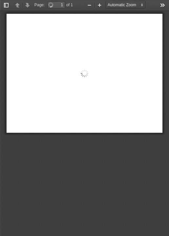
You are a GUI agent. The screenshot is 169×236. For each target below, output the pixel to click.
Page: (39, 5)
